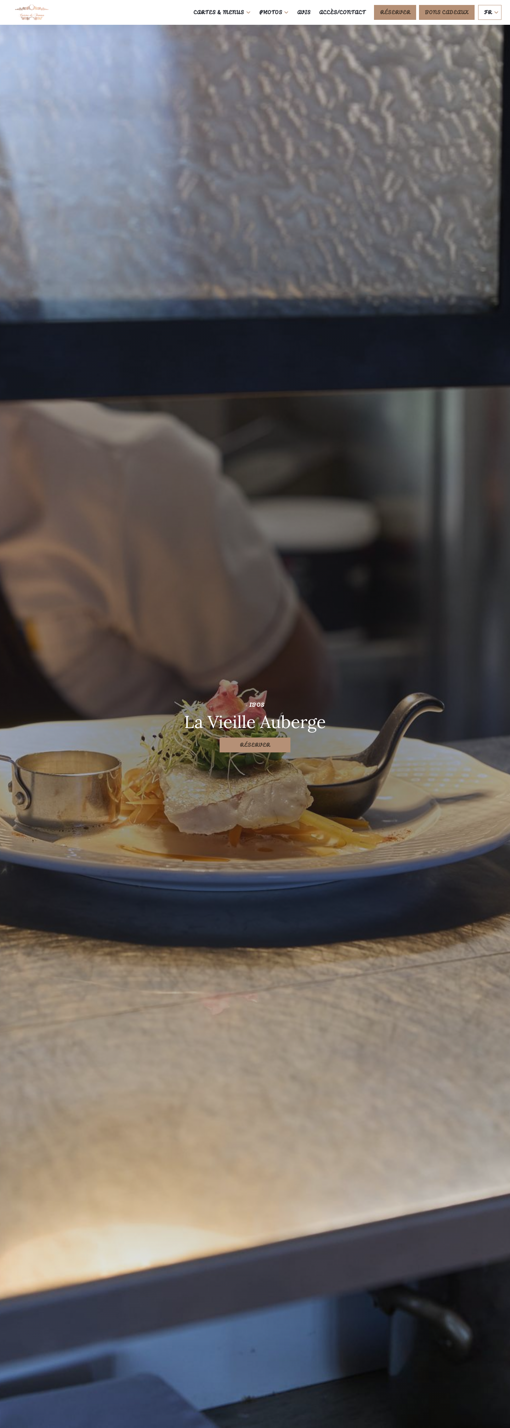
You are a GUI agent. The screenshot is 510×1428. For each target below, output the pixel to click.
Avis (304, 12)
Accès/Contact (342, 12)
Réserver (395, 12)
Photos (274, 12)
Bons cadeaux (447, 12)
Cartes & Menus (221, 12)
